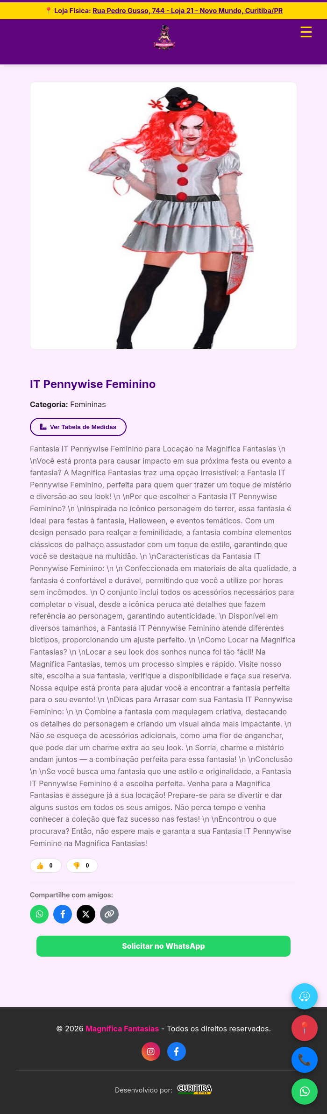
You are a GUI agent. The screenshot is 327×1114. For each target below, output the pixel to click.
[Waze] (304, 996)
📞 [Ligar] (305, 1059)
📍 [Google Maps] (305, 1028)
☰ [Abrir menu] (306, 32)
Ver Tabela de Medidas (78, 426)
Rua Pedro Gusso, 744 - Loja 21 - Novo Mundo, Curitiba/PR (187, 10)
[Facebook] (176, 1051)
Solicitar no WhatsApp (163, 946)
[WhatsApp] (304, 1092)
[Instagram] (151, 1051)
